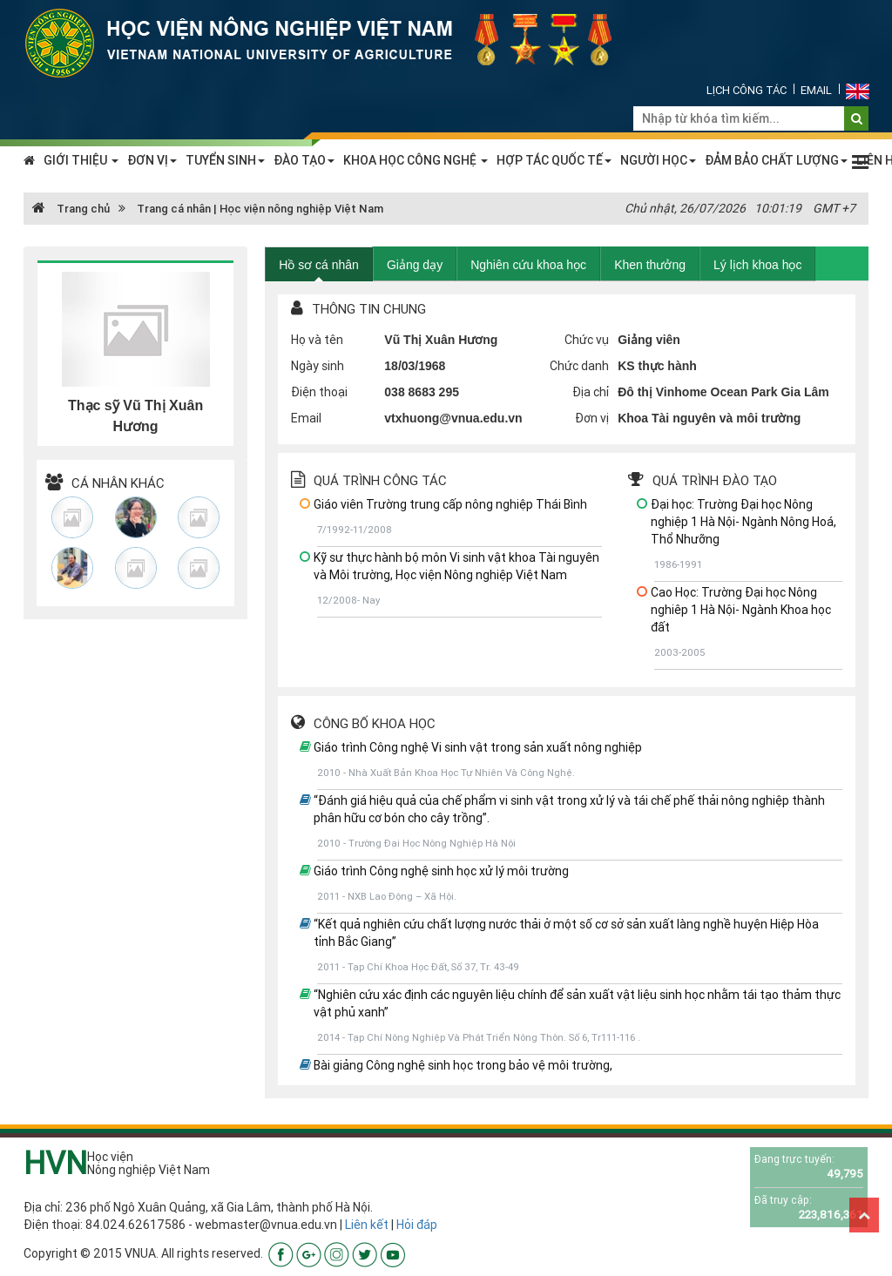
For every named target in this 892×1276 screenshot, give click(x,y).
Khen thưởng (650, 265)
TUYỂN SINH (225, 160)
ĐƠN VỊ (152, 160)
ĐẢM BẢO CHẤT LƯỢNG (776, 160)
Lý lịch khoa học (757, 265)
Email (816, 90)
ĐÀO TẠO (304, 160)
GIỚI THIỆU (81, 160)
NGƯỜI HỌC (658, 160)
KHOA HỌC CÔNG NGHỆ (415, 160)
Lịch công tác (746, 90)
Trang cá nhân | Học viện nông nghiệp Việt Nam (260, 208)
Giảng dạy (415, 265)
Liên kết (367, 1224)
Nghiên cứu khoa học (528, 265)
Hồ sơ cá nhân (319, 265)
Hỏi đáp (416, 1224)
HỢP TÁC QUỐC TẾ (554, 160)
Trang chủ (71, 208)
